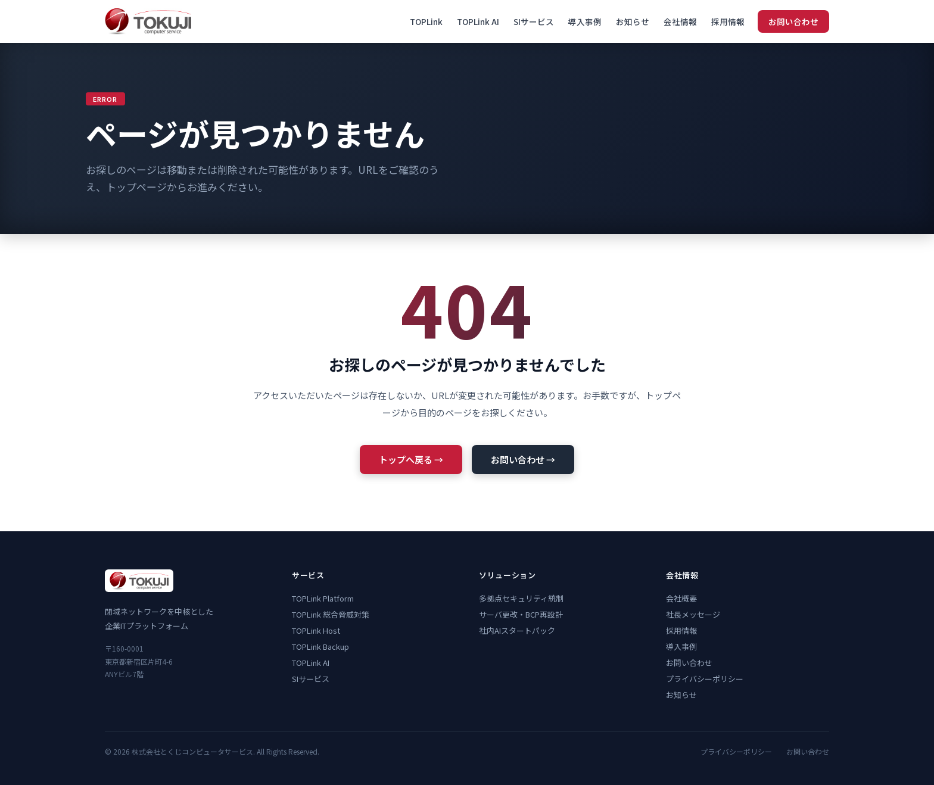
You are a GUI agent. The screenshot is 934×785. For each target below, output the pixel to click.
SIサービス (533, 21)
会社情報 (680, 21)
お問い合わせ (793, 21)
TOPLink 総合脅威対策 (330, 614)
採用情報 (728, 21)
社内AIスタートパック (517, 630)
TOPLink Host (316, 630)
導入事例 (585, 21)
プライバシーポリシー (704, 678)
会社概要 (681, 598)
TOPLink (426, 21)
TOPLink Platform (323, 598)
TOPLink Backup (320, 646)
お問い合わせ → (523, 459)
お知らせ (632, 21)
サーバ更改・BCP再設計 (521, 614)
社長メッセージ (693, 614)
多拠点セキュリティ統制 (521, 598)
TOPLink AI (478, 21)
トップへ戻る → (411, 459)
